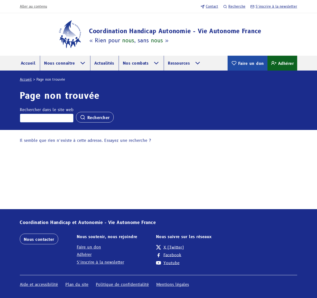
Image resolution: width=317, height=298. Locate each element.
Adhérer (282, 63)
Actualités (104, 63)
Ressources (179, 63)
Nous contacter (39, 239)
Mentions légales (172, 284)
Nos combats (135, 63)
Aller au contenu (33, 6)
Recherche (234, 6)
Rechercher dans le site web (47, 109)
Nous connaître (59, 63)
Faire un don (247, 63)
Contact (209, 6)
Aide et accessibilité (39, 284)
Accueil (28, 63)
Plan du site (76, 284)
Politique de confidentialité (122, 284)
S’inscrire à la (273, 6)
